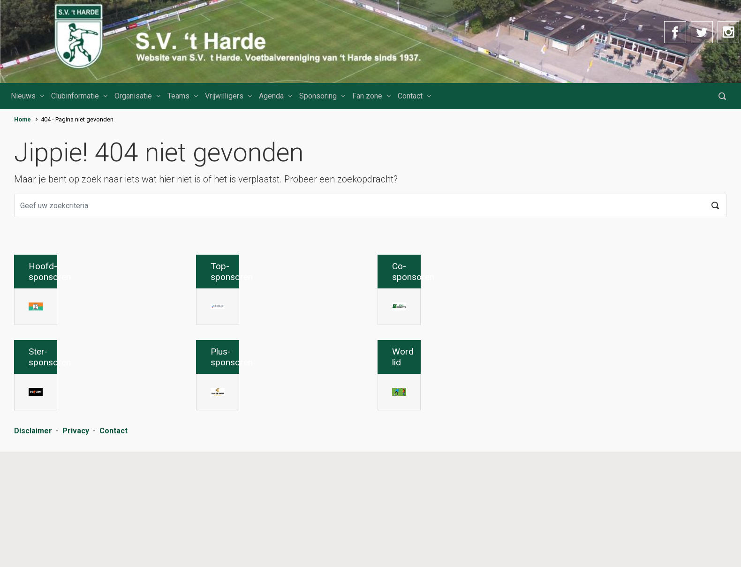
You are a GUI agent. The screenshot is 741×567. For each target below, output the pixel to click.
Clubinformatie (75, 95)
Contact (410, 95)
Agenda (271, 95)
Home (22, 119)
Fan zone (367, 95)
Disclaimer (33, 547)
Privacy (75, 547)
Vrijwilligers (224, 95)
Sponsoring (318, 95)
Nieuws (23, 95)
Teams (178, 95)
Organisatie (133, 95)
